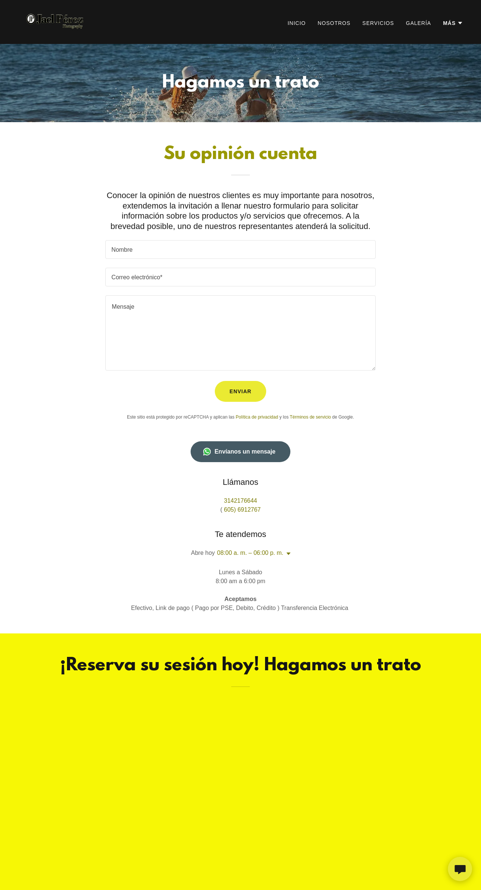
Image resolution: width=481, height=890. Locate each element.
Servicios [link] (378, 23)
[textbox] (240, 249)
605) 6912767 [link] (242, 509)
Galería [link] (418, 23)
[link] (56, 21)
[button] (453, 23)
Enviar (241, 391)
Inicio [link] (296, 23)
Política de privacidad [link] (257, 417)
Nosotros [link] (334, 23)
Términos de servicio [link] (310, 417)
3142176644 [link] (240, 501)
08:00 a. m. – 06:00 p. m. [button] (250, 553)
